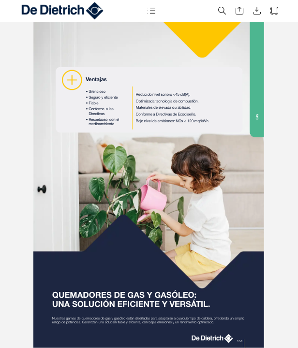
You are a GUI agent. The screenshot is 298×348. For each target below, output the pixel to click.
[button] (151, 11)
